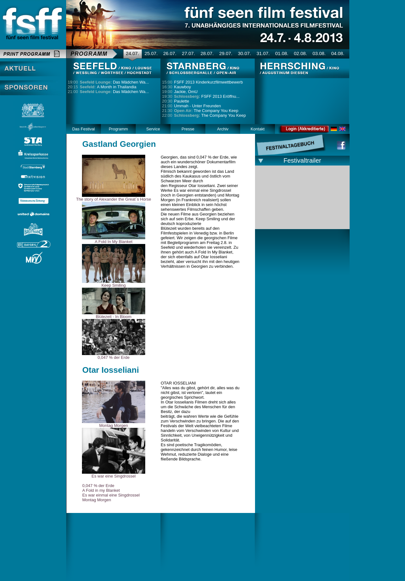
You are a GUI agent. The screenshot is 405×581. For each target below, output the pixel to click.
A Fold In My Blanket (113, 241)
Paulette (181, 101)
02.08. (300, 53)
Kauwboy (182, 86)
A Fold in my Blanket (101, 490)
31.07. (263, 53)
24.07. (132, 53)
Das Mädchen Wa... (114, 82)
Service (153, 129)
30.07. (244, 53)
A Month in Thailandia (108, 86)
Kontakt (258, 129)
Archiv (222, 129)
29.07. (226, 53)
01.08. (282, 53)
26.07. (170, 53)
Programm (118, 129)
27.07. (188, 53)
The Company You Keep (206, 110)
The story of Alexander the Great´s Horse (113, 199)
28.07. (207, 53)
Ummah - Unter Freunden (197, 105)
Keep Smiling (114, 285)
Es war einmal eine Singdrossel (111, 495)
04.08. (338, 53)
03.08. (319, 53)
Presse (188, 129)
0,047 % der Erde (113, 357)
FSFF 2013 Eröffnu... (207, 96)
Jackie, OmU (185, 91)
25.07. (151, 53)
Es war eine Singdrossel (113, 476)
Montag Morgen (113, 425)
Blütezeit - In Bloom (114, 316)
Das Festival (83, 129)
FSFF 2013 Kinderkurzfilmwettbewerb (208, 82)
